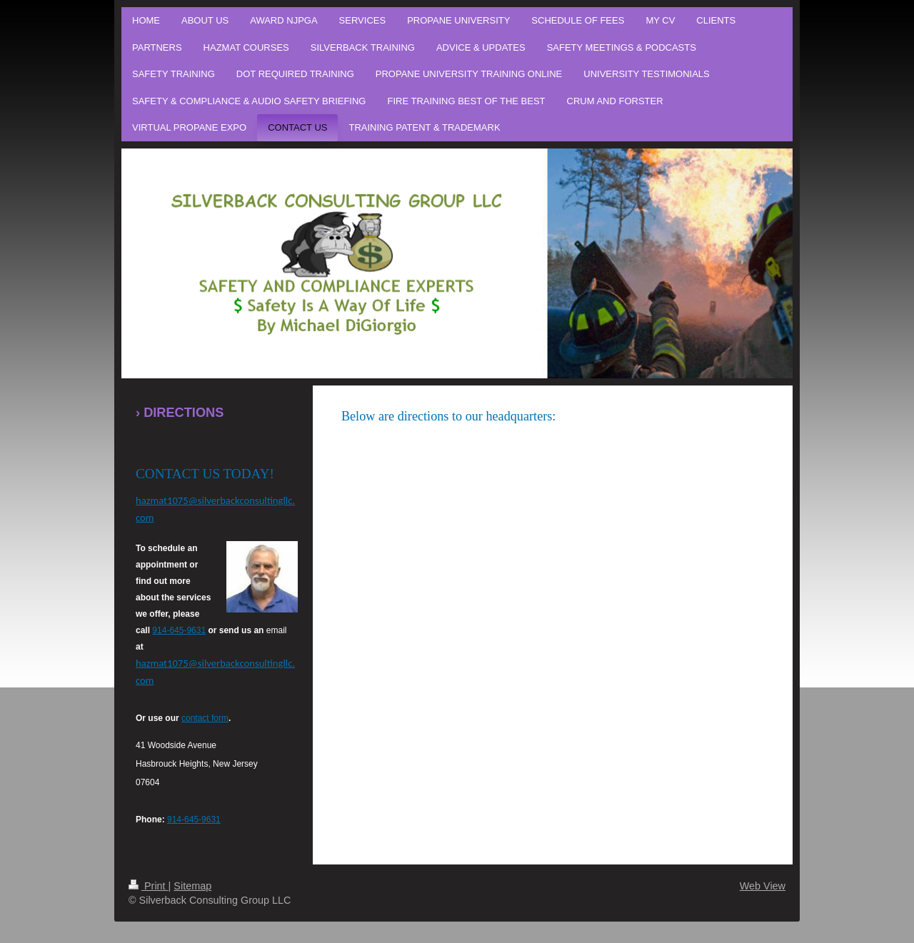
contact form (204, 718)
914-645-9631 (179, 630)
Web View (762, 886)
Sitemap (192, 886)
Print (149, 886)
